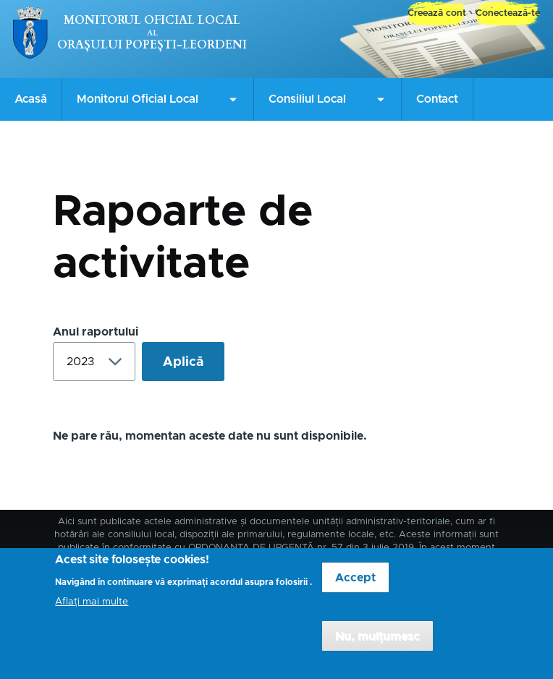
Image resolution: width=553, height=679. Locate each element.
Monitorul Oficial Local (152, 20)
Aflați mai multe (91, 610)
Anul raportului (95, 332)
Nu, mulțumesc (377, 644)
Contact (437, 99)
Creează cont (437, 13)
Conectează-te (508, 13)
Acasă (30, 99)
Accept (355, 586)
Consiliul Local (307, 99)
